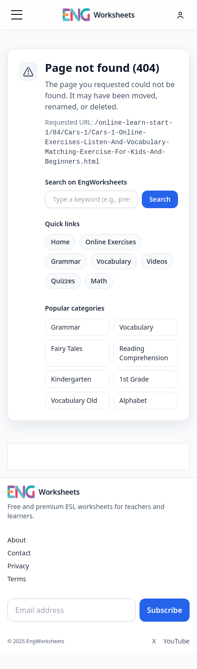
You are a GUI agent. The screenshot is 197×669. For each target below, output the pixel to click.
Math (99, 280)
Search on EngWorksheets (86, 182)
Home (60, 241)
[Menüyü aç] (16, 14)
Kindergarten (71, 379)
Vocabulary (113, 261)
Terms (16, 578)
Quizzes (63, 280)
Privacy (18, 565)
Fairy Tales (67, 348)
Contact (19, 552)
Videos (157, 261)
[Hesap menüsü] (180, 15)
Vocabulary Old (74, 400)
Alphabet (133, 400)
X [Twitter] (154, 641)
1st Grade (134, 379)
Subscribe (164, 610)
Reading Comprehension (144, 353)
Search (160, 199)
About (16, 539)
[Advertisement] (98, 455)
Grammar (66, 261)
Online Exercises (110, 241)
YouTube (176, 641)
